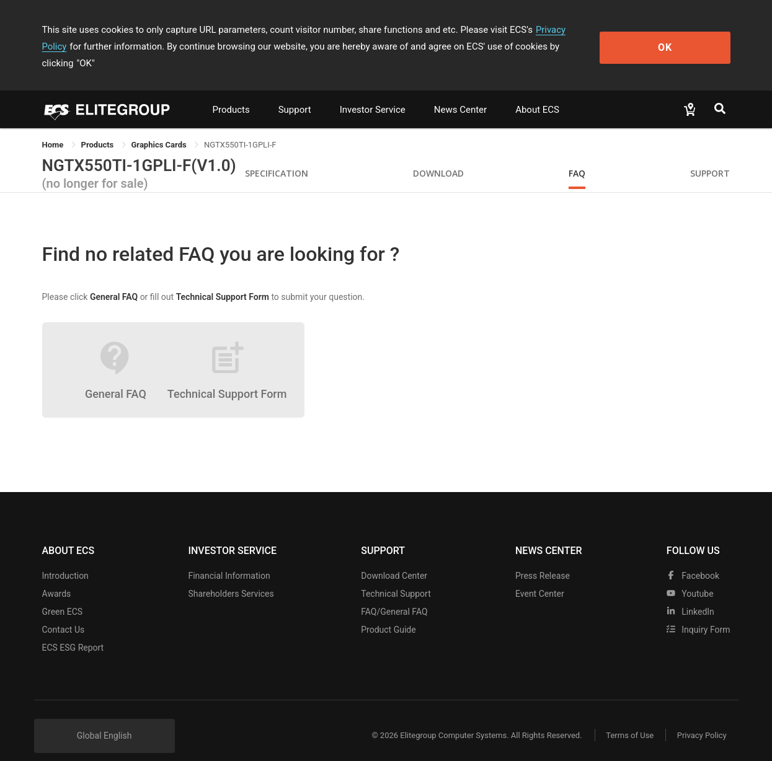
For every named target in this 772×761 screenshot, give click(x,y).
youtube (690, 577)
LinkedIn (690, 595)
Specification (276, 156)
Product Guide (388, 613)
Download (438, 156)
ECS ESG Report (73, 631)
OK (679, 38)
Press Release (542, 559)
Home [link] (54, 128)
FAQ (577, 156)
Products (231, 93)
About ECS (537, 93)
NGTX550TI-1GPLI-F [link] (240, 128)
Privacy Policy (564, 29)
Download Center (394, 559)
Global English (104, 719)
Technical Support (396, 577)
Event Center (539, 577)
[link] (98, 128)
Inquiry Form (698, 613)
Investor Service (373, 93)
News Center (460, 93)
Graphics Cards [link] (160, 128)
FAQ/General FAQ (394, 595)
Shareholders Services (230, 577)
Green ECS (62, 595)
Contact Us (63, 613)
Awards (56, 577)
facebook (693, 559)
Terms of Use (628, 718)
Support (294, 93)
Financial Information (229, 559)
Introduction (65, 559)
